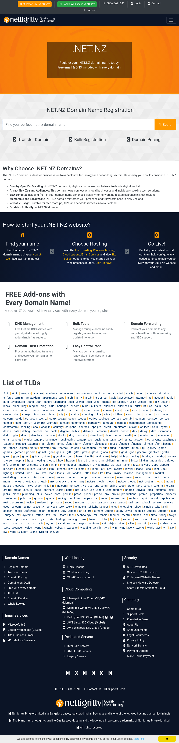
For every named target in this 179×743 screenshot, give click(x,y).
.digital (14, 435)
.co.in (33, 418)
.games (7, 452)
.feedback (101, 443)
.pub (22, 498)
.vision (153, 523)
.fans (69, 443)
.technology (84, 515)
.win (114, 527)
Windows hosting (103, 250)
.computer (108, 422)
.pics (150, 490)
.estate (128, 439)
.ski (164, 506)
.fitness (12, 448)
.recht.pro (74, 498)
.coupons (70, 427)
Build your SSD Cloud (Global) (87, 617)
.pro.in (115, 494)
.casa (126, 410)
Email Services (90, 254)
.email (6, 439)
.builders (95, 406)
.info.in (14, 464)
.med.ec (71, 477)
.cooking (25, 427)
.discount (50, 435)
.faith (50, 443)
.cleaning (87, 414)
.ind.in (144, 460)
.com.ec (8, 422)
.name (72, 481)
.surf (173, 511)
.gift (68, 452)
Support (89, 10)
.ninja (46, 485)
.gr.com (141, 452)
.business (109, 406)
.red (96, 498)
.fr (99, 448)
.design (144, 431)
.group (25, 456)
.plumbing (28, 494)
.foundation (89, 448)
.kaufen (41, 469)
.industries (156, 460)
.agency (151, 393)
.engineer (52, 439)
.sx (18, 515)
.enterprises (84, 439)
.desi (134, 431)
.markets (23, 477)
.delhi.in (75, 431)
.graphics (153, 452)
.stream (98, 511)
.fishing (166, 443)
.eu (148, 439)
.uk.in (143, 519)
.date (16, 431)
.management (144, 473)
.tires (154, 515)
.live (43, 473)
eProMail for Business (19, 640)
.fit (4, 448)
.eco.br (143, 435)
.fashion (88, 443)
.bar (38, 401)
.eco (152, 435)
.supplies (139, 511)
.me (41, 477)
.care (87, 410)
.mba (34, 477)
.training (72, 519)
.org (139, 485)
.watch (47, 527)
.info (5, 464)
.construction (136, 422)
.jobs (155, 464)
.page (37, 490)
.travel (83, 519)
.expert (8, 443)
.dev (153, 431)
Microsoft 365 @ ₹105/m (34, 4)
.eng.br (27, 439)
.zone (33, 531)
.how (60, 460)
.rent (123, 498)
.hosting (40, 460)
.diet (5, 435)
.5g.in (6, 393)
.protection (10, 498)
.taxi (54, 515)
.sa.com (103, 502)
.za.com (23, 531)
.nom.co (74, 485)
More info (139, 738)
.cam (14, 410)
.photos (129, 490)
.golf (131, 452)
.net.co (121, 481)
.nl (53, 485)
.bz (144, 406)
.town (32, 519)
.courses (83, 427)
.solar (41, 511)
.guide (35, 456)
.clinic (107, 414)
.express (33, 443)
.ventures (93, 523)
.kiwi (70, 469)
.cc (166, 410)
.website (72, 527)
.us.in (40, 523)
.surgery (9, 515)
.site (157, 506)
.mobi (155, 477)
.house (51, 460)
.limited (19, 473)
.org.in (148, 485)
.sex (61, 506)
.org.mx (158, 485)
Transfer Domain (30, 139)
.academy (51, 393)
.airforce (8, 397)
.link (36, 473)
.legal (148, 469)
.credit (107, 427)
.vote (173, 523)
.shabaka (80, 506)
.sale (113, 502)
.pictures (160, 490)
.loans (60, 473)
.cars (117, 410)
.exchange (169, 439)
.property (170, 494)
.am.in (19, 397)
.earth (127, 435)
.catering (156, 410)
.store (87, 511)
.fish (157, 443)
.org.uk (27, 490)
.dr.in (108, 435)
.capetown (47, 410)
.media (95, 477)
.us (33, 523)
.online (113, 485)
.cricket (132, 427)
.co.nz (43, 418)
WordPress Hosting (78, 577)
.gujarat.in (59, 456)
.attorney (140, 397)
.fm (54, 448)
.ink (23, 464)
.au (150, 397)
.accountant (66, 393)
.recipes (87, 498)
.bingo (142, 401)
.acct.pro (99, 393)
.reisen (114, 498)
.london (76, 473)
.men (119, 477)
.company (93, 422)
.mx (51, 481)
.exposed (20, 443)
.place (16, 494)
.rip (51, 502)
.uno (5, 523)
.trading (60, 519)
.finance (124, 443)
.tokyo (172, 515)
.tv (110, 519)
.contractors (10, 427)
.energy (16, 439)
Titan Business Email (18, 635)
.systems (27, 515)
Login (135, 3)
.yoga (13, 531)
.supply (151, 511)
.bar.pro (47, 401)
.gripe (15, 456)
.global (104, 452)
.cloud (129, 414)
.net (140, 481)
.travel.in (94, 519)
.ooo (122, 485)
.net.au (90, 481)
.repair (144, 498)
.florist (34, 448)
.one (96, 485)
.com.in (27, 422)
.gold (123, 452)
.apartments (49, 397)
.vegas (82, 523)
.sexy (69, 506)
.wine (122, 527)
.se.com (16, 506)
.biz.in (164, 401)
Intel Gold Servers (75, 646)
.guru (70, 456)
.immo (93, 460)
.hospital (19, 460)
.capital (60, 410)
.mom (6, 481)
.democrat (101, 431)
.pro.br (87, 494)
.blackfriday (19, 406)
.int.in (54, 464)
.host (30, 460)
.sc (137, 502)
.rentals (133, 498)
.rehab (104, 498)
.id (85, 460)
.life (163, 469)
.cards (78, 410)
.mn (147, 477)
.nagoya (61, 481)
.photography (114, 490)
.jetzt (136, 464)
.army (79, 397)
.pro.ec (97, 494)
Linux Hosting (73, 567)
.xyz (5, 531)
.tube (104, 519)
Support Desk (133, 614)
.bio (150, 401)
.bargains (60, 401)
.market (159, 473)
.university (165, 519)
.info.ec (169, 460)
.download (96, 435)
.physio (140, 490)
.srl (80, 511)
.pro (106, 494)
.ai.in (166, 393)
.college (104, 418)
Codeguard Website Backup (141, 577)
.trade (49, 519)
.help (114, 456)
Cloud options (71, 254)
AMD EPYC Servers (76, 651)
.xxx (171, 527)
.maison (128, 473)
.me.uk (60, 477)
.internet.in (84, 464)
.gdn (51, 452)
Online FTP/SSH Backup (139, 572)
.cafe (6, 410)
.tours (23, 519)
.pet (76, 490)
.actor (110, 393)
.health (88, 456)
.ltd (101, 473)
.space (72, 511)
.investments (101, 464)
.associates (125, 397)
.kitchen (61, 469)
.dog (71, 435)
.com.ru (52, 422)
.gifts (76, 452)
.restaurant (17, 502)
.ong (104, 485)
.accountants (84, 393)
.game (162, 448)
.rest (5, 502)
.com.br (128, 418)
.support (163, 511)
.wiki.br (97, 527)
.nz (90, 485)
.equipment (101, 439)
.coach (72, 418)
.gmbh (115, 452)
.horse (8, 460)
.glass (94, 452)
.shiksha (93, 506)
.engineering (67, 439)
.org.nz (170, 485)
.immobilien (106, 460)
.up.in (13, 523)
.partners (48, 490)
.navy (81, 481)
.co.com (8, 418)
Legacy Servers (74, 656)
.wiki (107, 527)
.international (67, 464)
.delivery (88, 431)
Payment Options (135, 650)
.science (168, 502)
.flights (23, 448)
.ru (87, 502)
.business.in (124, 406)
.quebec (50, 498)
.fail (43, 443)
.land (95, 469)
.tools (7, 519)
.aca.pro (38, 393)
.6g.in (15, 393)
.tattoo (39, 515)
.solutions (53, 511)
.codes (82, 418)
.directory (36, 435)
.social (18, 511)
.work (130, 527)
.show (137, 506)
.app (62, 397)
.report (154, 498)
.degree (64, 431)
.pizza (6, 494)
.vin (139, 523)
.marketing (9, 477)
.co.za (62, 418)
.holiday (160, 456)
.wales (28, 527)
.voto (7, 527)
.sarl (130, 502)
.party (69, 490)
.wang (37, 527)
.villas (131, 523)
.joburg (164, 464)
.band (30, 401)
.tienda (137, 515)
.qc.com (38, 498)
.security (38, 506)
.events (156, 439)
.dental (114, 431)
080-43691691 (113, 3)
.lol (68, 473)
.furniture (123, 448)
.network (18, 485)
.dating (25, 431)
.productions (128, 494)
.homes (171, 456)
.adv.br (129, 393)
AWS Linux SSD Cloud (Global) (83, 622)
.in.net (124, 460)
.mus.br (43, 481)
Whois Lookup (14, 603)
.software (30, 511)
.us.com (24, 523)
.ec (135, 435)
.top (15, 519)
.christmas (38, 414)
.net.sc (7, 485)
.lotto (86, 473)
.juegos (19, 469)
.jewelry (145, 464)
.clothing (118, 414)
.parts (59, 490)
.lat (102, 469)
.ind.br (134, 460)
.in (117, 460)
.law (108, 469)
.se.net (27, 506)
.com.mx (39, 422)
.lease (139, 469)
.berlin (80, 401)
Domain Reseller (15, 598)
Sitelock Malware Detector (141, 582)
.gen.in (60, 452)
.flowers (45, 448)
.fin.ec (113, 443)
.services (51, 506)
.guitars (46, 456)
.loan (51, 473)
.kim (51, 469)
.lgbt (156, 469)
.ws (158, 527)
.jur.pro (31, 469)
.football (63, 448)
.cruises (144, 427)
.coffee (92, 418)
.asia (113, 397)
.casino (144, 410)
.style (128, 511)
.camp (35, 410)
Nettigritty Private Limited (154, 720)
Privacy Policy (133, 640)
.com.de (164, 418)
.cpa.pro (96, 427)
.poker (48, 494)
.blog (43, 406)
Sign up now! (104, 263)
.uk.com (127, 519)
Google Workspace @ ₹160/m (77, 4)
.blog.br (33, 406)
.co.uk (52, 418)
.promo (142, 494)
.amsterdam (32, 397)
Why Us (54, 531)
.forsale (75, 448)
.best (89, 401)
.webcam (59, 527)
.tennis (103, 515)
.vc (74, 523)
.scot (6, 506)
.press (77, 494)
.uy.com (50, 523)
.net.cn (111, 481)
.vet (103, 523)
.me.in (50, 477)
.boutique (62, 406)
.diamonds (164, 431)
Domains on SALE (16, 582)
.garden (18, 452)
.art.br (98, 397)
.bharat (105, 401)
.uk (136, 519)
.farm (77, 443)
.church (51, 414)
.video (122, 523)
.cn (157, 414)
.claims (75, 414)
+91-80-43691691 (69, 689)
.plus (39, 494)
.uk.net (153, 519)
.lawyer (129, 469)
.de (46, 431)
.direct (24, 435)
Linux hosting (83, 250)
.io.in (119, 464)
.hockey (134, 456)
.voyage (17, 527)
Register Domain (15, 567)
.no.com (61, 485)
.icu (80, 460)
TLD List (10, 593)
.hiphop (123, 456)
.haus (78, 456)
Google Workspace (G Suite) (23, 630)
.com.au (116, 418)
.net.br (101, 481)
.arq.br (89, 397)
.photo (100, 490)
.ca (150, 406)
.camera (24, 410)
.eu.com (139, 439)
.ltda (108, 473)
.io (112, 464)
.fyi (143, 448)
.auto (6, 401)
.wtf (165, 527)
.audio (169, 397)
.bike (133, 401)
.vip (145, 523)
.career (96, 410)
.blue (51, 406)
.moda (165, 477)
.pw (29, 498)
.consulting (154, 422)
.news (29, 485)
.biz (157, 401)
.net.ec (132, 481)
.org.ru (7, 490)
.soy (63, 511)
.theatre (125, 515)
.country (57, 427)
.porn (57, 494)
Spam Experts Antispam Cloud (143, 588)
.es (120, 439)
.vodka (164, 523)
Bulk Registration (87, 139)
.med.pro (83, 477)
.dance (7, 431)
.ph (92, 490)
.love (94, 473)
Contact (154, 3)
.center (7, 414)
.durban (117, 435)
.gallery (151, 448)
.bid (114, 401)
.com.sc (64, 422)
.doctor (62, 435)
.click (98, 414)
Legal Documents (135, 635)
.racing (62, 498)
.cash (134, 410)
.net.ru (170, 481)
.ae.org (140, 393)
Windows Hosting (75, 572)
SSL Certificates (134, 567)
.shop (114, 506)
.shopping (126, 506)
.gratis (165, 452)
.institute (32, 464)
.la (88, 469)
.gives (84, 452)
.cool (35, 427)
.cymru (164, 427)
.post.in (66, 494)
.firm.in (148, 443)
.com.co (152, 418)
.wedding (85, 527)
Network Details (134, 645)
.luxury (117, 473)
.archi (70, 397)
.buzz (137, 406)
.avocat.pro (18, 401)
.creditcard (119, 427)
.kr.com (80, 469)
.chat (16, 414)
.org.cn (131, 485)
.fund (112, 448)
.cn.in (164, 414)
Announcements (135, 630)
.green (6, 456)
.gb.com (30, 452)
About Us (130, 624)
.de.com (37, 431)
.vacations (63, 523)
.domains (82, 435)
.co (26, 418)
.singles (148, 506)
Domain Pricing (143, 139)
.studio (109, 511)
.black (6, 406)
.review (30, 502)
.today (163, 515)
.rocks (58, 502)
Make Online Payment (138, 656)
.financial (136, 443)
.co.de (18, 418)
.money (16, 481)
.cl (67, 414)
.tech (71, 515)
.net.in (149, 481)
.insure (44, 464)
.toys (41, 519)
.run (93, 502)
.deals (54, 431)
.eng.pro (39, 439)
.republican (167, 498)
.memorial (108, 477)
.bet (96, 401)
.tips (146, 515)
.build (84, 406)
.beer (71, 401)
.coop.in (46, 427)
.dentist (124, 431)
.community (78, 422)
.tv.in (117, 519)
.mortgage (29, 481)
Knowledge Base (135, 619)
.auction (159, 397)
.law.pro (117, 469)
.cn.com (148, 414)
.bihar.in (123, 401)
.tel (95, 515)
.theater (114, 515)
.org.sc (17, 490)
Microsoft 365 (14, 624)
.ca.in (157, 406)
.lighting (8, 473)
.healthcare (102, 456)
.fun (105, 448)
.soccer (7, 511)
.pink (171, 490)
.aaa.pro (25, 393)
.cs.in (154, 427)
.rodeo (68, 502)
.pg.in (84, 490)
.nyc (83, 485)
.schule (156, 502)
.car (69, 410)
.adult (119, 393)
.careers (107, 410)
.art (106, 397)
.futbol (135, 448)
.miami (139, 477)
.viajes (112, 523)
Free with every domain (19, 588)
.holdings (147, 456)
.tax (47, 515)
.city (60, 414)
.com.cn (140, 418)
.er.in (113, 439)
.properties (156, 494)
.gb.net (42, 452)
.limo (29, 473)
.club (138, 414)
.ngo (38, 485)
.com (18, 422)
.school (145, 502)
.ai (159, 393)
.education (163, 435)
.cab (165, 406)
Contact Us (131, 609)
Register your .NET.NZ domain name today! (89, 62)
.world (150, 527)
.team (62, 515)
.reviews (42, 502)
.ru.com (79, 502)
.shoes (104, 506)
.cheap (26, 414)
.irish (127, 464)
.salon (122, 502)
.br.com (74, 406)
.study (119, 511)
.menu (129, 477)
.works (140, 527)
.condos (121, 422)
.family (60, 443)
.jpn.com (8, 469)
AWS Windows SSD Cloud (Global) (86, 627)
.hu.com (70, 460)
